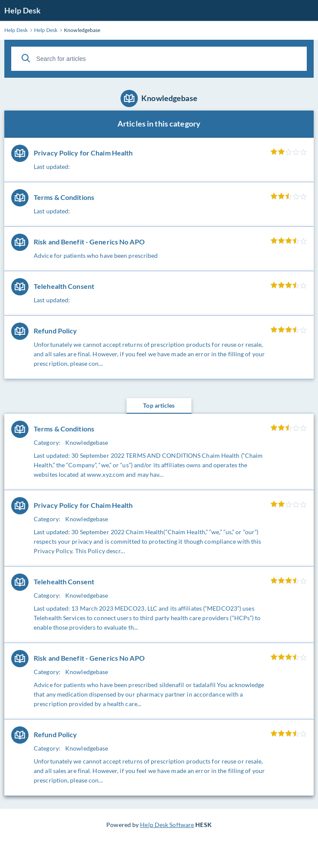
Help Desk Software (167, 824)
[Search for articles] (159, 59)
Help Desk (22, 10)
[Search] (26, 58)
